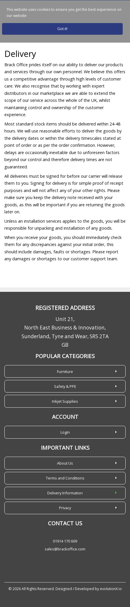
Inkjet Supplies (65, 401)
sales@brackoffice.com (65, 549)
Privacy (65, 507)
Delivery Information (65, 493)
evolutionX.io (111, 588)
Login (65, 432)
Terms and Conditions (65, 478)
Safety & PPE (65, 386)
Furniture (65, 371)
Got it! (62, 28)
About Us (65, 463)
